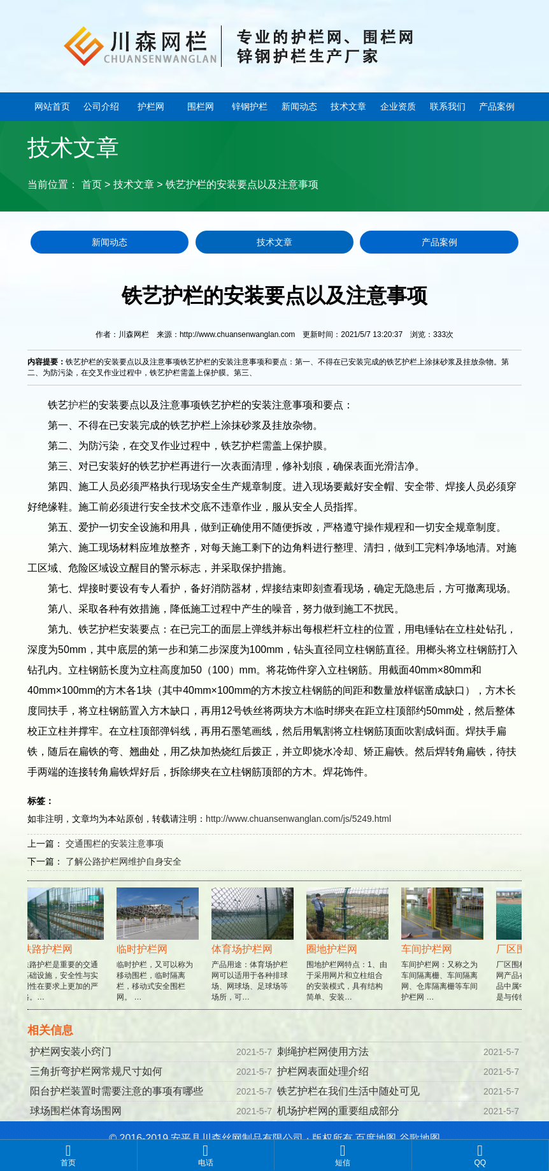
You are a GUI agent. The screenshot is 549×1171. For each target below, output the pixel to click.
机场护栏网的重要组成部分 (338, 1110)
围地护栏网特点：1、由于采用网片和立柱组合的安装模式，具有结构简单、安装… (349, 955)
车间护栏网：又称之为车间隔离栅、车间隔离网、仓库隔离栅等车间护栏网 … (444, 955)
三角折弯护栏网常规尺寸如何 (96, 1071)
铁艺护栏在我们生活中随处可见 (348, 1091)
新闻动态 (299, 106)
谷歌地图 (419, 1138)
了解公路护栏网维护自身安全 (124, 861)
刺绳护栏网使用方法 (323, 1051)
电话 (206, 1155)
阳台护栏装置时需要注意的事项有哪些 (116, 1091)
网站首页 (52, 106)
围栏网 (200, 106)
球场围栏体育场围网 (76, 1110)
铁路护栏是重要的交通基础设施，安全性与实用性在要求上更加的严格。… (65, 955)
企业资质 (398, 106)
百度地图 (375, 1138)
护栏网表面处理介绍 (323, 1071)
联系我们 (448, 106)
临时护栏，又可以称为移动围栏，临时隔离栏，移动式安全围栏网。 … (159, 955)
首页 (92, 184)
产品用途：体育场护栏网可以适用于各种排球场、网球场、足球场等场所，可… (254, 955)
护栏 (78, 404)
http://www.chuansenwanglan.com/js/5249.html (298, 819)
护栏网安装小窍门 (70, 1051)
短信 (342, 1155)
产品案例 (497, 106)
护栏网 (151, 106)
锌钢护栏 (249, 106)
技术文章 (348, 106)
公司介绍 (101, 106)
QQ (480, 1155)
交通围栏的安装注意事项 (115, 843)
